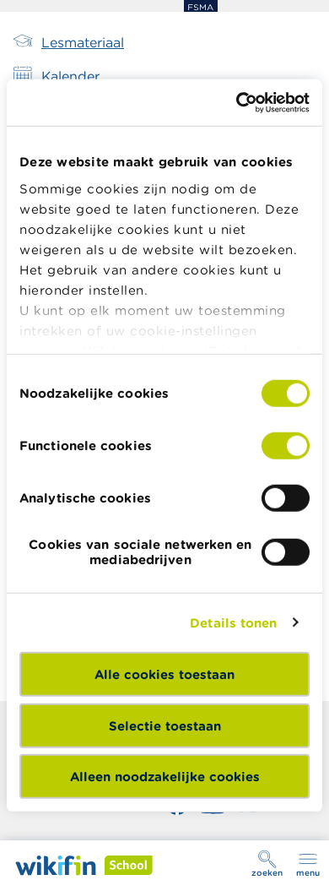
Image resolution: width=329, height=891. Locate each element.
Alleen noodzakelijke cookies (165, 777)
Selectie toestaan (165, 725)
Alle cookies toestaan (164, 674)
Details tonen (233, 622)
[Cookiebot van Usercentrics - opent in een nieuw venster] (237, 102)
